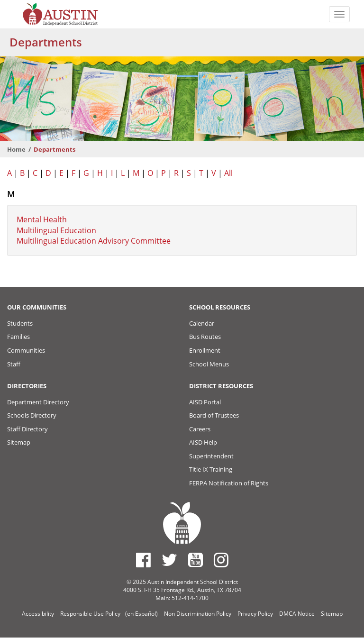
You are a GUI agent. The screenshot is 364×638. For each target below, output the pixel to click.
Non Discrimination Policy (197, 614)
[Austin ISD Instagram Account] (221, 560)
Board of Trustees (214, 415)
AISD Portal (205, 402)
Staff (13, 364)
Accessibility (38, 614)
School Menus (209, 364)
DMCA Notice (297, 614)
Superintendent (211, 456)
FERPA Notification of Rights (228, 483)
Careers (199, 429)
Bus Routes (205, 336)
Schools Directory (31, 415)
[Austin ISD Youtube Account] (195, 560)
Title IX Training (210, 469)
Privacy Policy (255, 614)
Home (16, 149)
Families (18, 336)
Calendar (201, 323)
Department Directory (38, 402)
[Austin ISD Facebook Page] (143, 560)
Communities (26, 350)
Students (20, 323)
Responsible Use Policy (90, 614)
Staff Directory (27, 429)
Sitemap (18, 442)
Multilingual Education (56, 230)
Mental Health (42, 219)
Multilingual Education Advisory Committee (94, 241)
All (228, 173)
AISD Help (203, 442)
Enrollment (204, 350)
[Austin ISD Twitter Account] (169, 560)
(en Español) (141, 614)
